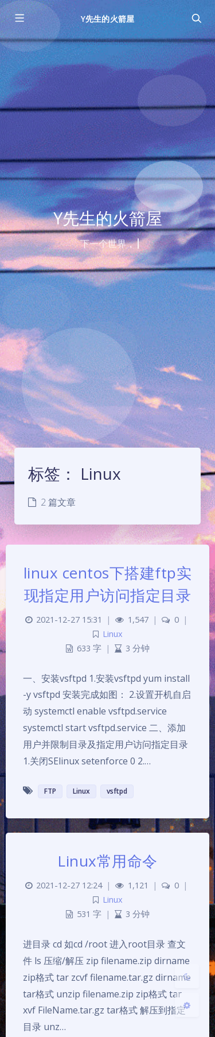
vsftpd (117, 791)
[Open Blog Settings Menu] (187, 1005)
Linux (113, 633)
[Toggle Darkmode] (187, 976)
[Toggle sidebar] (19, 18)
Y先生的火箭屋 (107, 18)
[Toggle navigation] (196, 18)
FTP (50, 791)
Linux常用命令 (107, 860)
